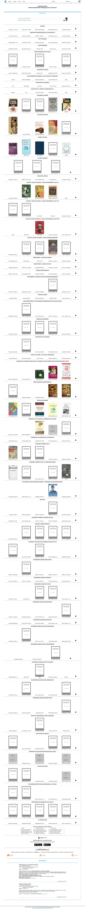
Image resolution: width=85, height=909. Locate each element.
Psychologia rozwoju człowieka (25, 833)
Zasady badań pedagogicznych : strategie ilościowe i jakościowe (29, 832)
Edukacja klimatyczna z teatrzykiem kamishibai (28, 864)
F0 (70, 1)
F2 (75, 1)
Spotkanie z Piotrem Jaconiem (25, 884)
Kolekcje (29, 20)
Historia (14, 1)
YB (61, 1)
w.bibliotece (37, 852)
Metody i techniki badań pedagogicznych (26, 829)
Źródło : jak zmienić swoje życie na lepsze (55, 833)
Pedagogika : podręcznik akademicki (40, 833)
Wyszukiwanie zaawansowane (23, 20)
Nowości (9, 1)
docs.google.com (33, 878)
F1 (72, 1)
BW (59, 1)
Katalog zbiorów (42, 13)
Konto (24, 1)
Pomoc (19, 1)
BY (63, 1)
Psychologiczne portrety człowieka (25, 830)
